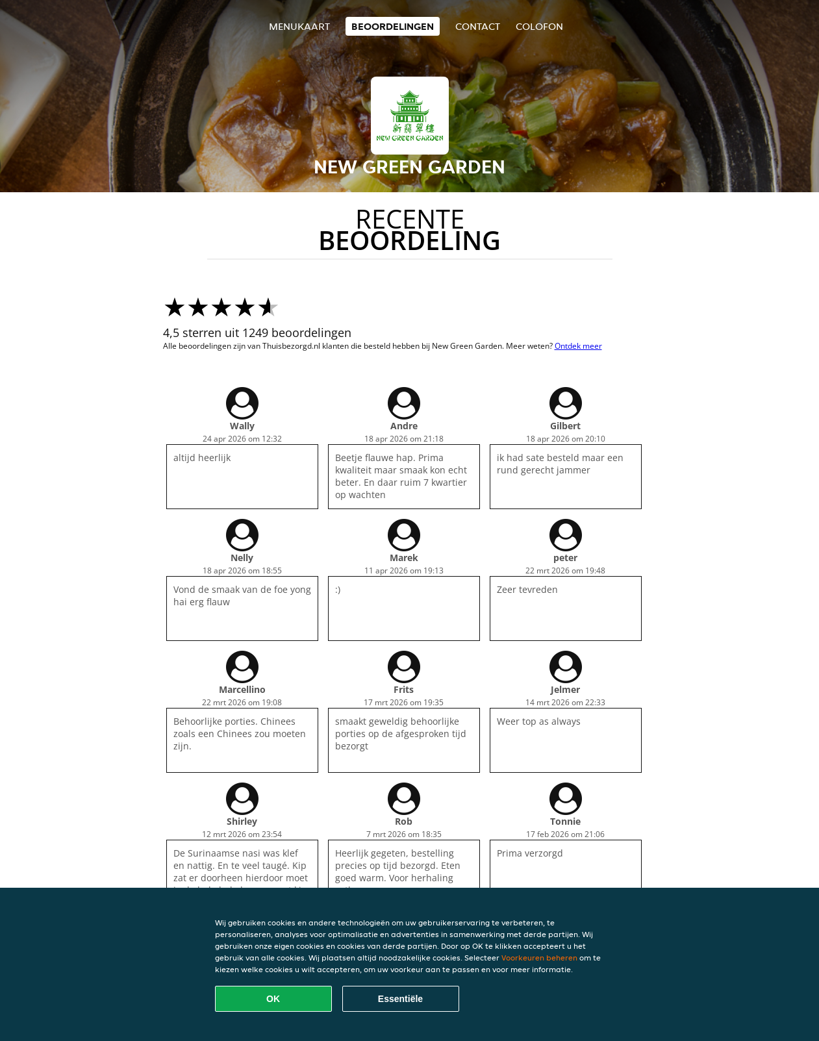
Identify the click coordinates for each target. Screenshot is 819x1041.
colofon (539, 26)
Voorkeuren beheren (539, 957)
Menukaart (299, 26)
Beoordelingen (392, 26)
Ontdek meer (578, 345)
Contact (477, 26)
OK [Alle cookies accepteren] (273, 999)
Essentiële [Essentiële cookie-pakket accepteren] (400, 999)
